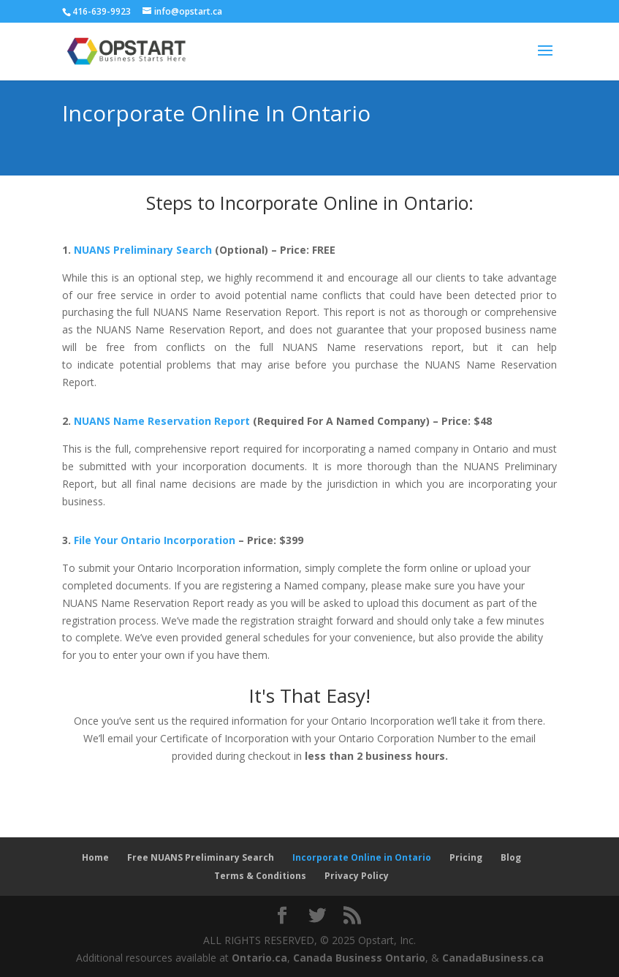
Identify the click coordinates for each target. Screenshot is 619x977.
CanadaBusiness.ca (493, 958)
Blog (511, 857)
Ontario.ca (259, 958)
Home (95, 857)
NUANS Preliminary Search (143, 250)
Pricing (465, 857)
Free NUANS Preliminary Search (200, 857)
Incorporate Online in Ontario (361, 857)
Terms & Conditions (260, 876)
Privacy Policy (356, 876)
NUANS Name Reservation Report (162, 421)
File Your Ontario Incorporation (154, 540)
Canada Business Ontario (359, 958)
